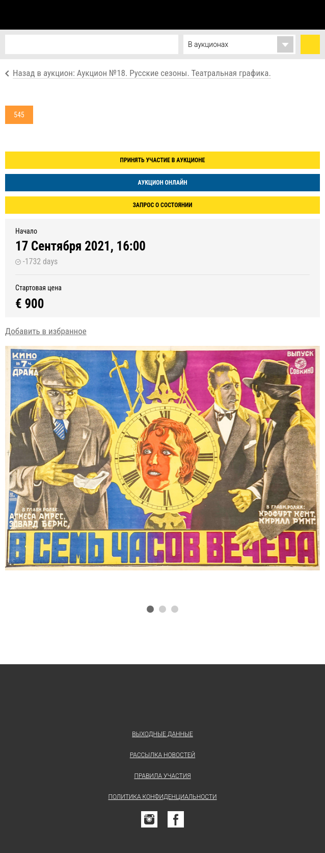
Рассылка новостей (162, 755)
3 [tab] (174, 609)
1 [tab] (150, 609)
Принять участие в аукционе (162, 160)
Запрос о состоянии (162, 205)
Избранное (266, 14)
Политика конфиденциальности (162, 796)
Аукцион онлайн (162, 182)
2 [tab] (162, 609)
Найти (310, 44)
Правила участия (162, 776)
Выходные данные (162, 734)
